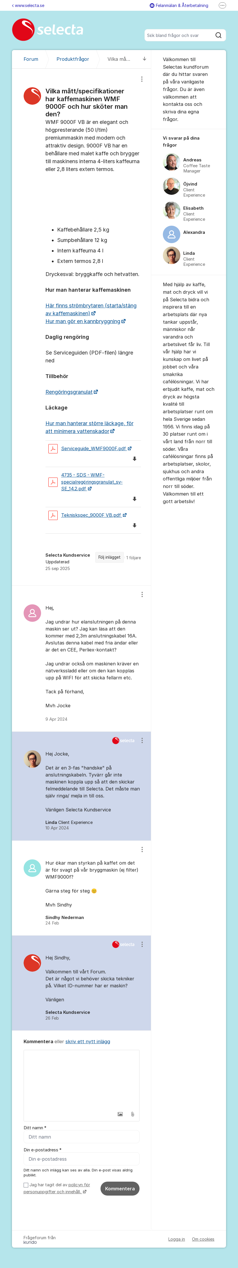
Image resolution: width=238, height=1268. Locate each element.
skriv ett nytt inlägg (88, 1041)
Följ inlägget (109, 557)
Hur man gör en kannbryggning (82, 321)
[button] (120, 1114)
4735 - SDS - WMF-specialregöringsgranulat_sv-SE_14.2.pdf (85, 481)
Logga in (176, 1239)
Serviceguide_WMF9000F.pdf (87, 448)
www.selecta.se (28, 5)
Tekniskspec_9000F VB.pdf (85, 515)
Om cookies (203, 1239)
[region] (81, 327)
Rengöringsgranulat (69, 392)
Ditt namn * (35, 1127)
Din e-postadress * (42, 1150)
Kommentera (120, 1189)
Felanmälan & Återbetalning (179, 5)
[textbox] (81, 1079)
